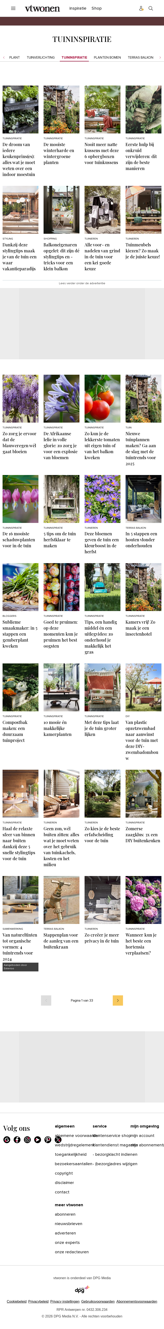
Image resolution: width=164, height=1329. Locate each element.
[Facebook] (17, 1139)
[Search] (151, 8)
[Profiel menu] (141, 8)
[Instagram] (27, 1139)
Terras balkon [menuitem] (140, 57)
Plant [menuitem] (14, 57)
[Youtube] (37, 1139)
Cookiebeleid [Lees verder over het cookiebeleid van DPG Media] (17, 1301)
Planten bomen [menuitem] (107, 57)
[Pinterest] (47, 1139)
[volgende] (118, 1000)
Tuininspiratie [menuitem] (74, 57)
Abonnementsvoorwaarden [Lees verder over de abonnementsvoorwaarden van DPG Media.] (136, 1301)
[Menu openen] (13, 8)
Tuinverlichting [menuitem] (41, 57)
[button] (64, 1301)
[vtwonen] (42, 8)
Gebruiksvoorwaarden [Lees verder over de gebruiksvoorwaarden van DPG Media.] (98, 1301)
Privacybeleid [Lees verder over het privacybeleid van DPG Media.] (38, 1301)
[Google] (6, 1139)
